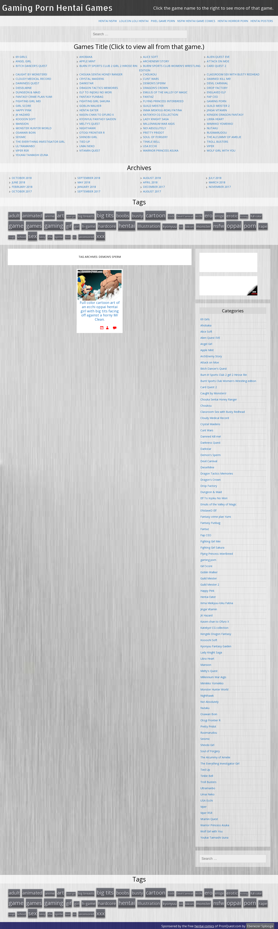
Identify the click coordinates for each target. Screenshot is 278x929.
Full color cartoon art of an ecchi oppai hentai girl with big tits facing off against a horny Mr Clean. (100, 310)
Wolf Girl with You (221, 150)
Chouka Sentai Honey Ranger (100, 74)
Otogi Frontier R (92, 132)
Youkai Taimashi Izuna (32, 155)
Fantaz (148, 97)
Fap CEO (212, 97)
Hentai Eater (88, 110)
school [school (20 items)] (21, 236)
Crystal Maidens (91, 79)
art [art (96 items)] (60, 215)
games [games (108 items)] (34, 225)
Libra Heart (215, 119)
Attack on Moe (218, 61)
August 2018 (152, 178)
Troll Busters (217, 141)
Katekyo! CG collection (160, 114)
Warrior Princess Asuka (160, 150)
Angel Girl (23, 61)
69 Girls (21, 57)
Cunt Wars (151, 79)
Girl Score (23, 106)
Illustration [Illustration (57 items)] (149, 226)
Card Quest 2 (216, 66)
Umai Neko (87, 146)
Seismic (21, 137)
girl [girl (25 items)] (76, 226)
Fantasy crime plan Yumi (34, 97)
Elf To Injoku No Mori (95, 92)
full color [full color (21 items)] (256, 216)
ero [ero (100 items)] (208, 215)
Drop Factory (217, 88)
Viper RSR (22, 150)
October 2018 (22, 178)
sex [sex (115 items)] (32, 235)
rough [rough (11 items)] (12, 236)
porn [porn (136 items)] (250, 225)
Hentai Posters (261, 21)
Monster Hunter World (34, 128)
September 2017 (88, 191)
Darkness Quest (27, 83)
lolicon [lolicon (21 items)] (189, 226)
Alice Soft (150, 57)
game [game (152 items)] (16, 225)
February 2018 (22, 187)
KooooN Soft (26, 119)
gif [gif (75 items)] (68, 225)
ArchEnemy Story (156, 61)
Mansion (22, 124)
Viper (210, 146)
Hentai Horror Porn (233, 21)
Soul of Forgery (155, 137)
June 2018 (18, 182)
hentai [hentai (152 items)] (127, 225)
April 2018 (150, 182)
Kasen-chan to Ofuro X (96, 114)
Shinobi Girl (88, 137)
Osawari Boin (26, 132)
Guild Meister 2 (218, 106)
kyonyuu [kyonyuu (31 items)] (170, 226)
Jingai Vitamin (217, 110)
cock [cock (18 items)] (171, 216)
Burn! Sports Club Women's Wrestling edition (228, 380)
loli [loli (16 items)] (181, 226)
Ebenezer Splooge (260, 925)
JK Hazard (23, 114)
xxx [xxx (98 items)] (101, 235)
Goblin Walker (90, 106)
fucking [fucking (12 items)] (244, 216)
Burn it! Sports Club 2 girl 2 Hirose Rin (108, 66)
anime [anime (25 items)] (49, 216)
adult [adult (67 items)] (14, 215)
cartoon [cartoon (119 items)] (155, 215)
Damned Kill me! (219, 79)
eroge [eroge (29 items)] (219, 215)
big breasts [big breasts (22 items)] (86, 216)
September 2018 (88, 178)
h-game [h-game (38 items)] (88, 225)
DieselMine (24, 88)
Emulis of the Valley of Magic (165, 92)
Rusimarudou (217, 132)
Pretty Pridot (153, 132)
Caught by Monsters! (31, 74)
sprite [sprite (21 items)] (59, 236)
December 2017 (154, 187)
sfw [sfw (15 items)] (50, 236)
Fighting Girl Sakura (94, 101)
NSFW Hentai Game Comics (196, 21)
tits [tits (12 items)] (74, 236)
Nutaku (212, 128)
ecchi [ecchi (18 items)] (199, 216)
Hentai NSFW (107, 21)
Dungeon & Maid (28, 92)
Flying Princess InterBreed (163, 101)
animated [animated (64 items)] (32, 215)
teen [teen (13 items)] (67, 236)
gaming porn (216, 101)
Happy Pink (23, 110)
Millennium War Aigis (159, 124)
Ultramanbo (25, 146)
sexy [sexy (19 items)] (42, 236)
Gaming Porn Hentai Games (57, 8)
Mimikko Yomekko (220, 124)
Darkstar (86, 83)
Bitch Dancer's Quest (31, 66)
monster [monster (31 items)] (203, 226)
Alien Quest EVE (218, 57)
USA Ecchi (150, 146)
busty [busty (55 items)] (137, 215)
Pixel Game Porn (163, 21)
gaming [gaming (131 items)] (53, 225)
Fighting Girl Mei (28, 101)
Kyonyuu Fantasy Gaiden (97, 119)
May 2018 (83, 182)
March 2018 (217, 182)
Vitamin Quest (89, 150)
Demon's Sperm (154, 83)
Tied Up (84, 141)
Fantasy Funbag (91, 97)
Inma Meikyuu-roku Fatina (162, 110)
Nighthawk (87, 128)
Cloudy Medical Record (33, 79)
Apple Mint (87, 61)
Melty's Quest (89, 124)
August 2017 (152, 191)
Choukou (150, 74)
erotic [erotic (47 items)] (232, 215)
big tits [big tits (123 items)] (105, 215)
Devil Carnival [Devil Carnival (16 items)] (185, 216)
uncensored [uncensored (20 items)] (86, 236)
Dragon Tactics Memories (98, 88)
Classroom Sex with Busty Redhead (233, 74)
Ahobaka (85, 57)
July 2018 (215, 178)
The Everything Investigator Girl (40, 141)
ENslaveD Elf (216, 92)
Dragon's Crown (155, 88)
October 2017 (22, 191)
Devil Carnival (217, 83)
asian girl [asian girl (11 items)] (71, 216)
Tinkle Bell (151, 141)
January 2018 (86, 187)
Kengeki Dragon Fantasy (225, 114)
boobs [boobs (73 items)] (122, 215)
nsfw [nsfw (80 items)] (218, 225)
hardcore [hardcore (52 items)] (107, 225)
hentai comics (204, 925)
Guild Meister (153, 106)
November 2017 (220, 187)
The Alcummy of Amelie (224, 137)
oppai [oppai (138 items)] (234, 225)
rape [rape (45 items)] (263, 225)
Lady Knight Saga (156, 119)
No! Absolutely (154, 128)
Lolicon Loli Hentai (133, 21)
